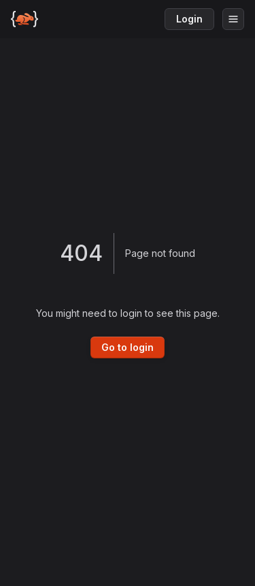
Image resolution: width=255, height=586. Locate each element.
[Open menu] (233, 19)
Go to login (127, 347)
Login (189, 19)
